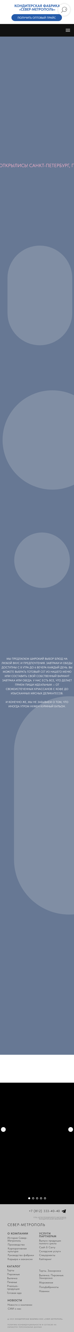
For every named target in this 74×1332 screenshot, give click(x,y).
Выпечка (12, 1278)
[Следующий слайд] (70, 1129)
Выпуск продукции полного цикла (50, 1242)
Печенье (12, 1282)
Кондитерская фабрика (37, 6)
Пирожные (13, 1274)
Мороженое (46, 1282)
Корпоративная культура (17, 1250)
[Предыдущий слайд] (3, 1129)
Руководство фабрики (21, 1255)
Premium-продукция (13, 1287)
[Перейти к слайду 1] (29, 1198)
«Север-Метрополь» (37, 9)
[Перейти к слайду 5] (45, 1198)
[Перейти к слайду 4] (41, 1198)
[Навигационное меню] (68, 30)
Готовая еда (14, 1292)
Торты (10, 1270)
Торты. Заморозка (50, 1270)
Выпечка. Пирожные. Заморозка (51, 1276)
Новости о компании (19, 1304)
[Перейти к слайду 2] (33, 1198)
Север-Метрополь (26, 1225)
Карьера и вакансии (20, 1259)
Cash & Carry (47, 1247)
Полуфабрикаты (49, 1287)
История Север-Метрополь (17, 1239)
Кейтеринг (45, 1259)
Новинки (44, 1291)
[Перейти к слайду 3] (37, 1198)
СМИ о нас (14, 1308)
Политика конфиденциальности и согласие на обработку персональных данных (31, 1326)
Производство (16, 1244)
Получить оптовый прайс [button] (37, 17)
